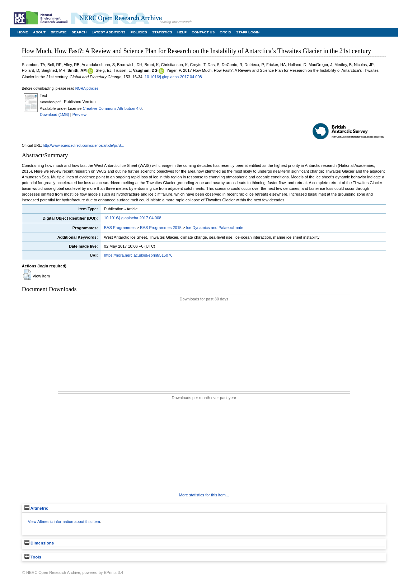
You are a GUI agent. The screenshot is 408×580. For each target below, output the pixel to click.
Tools (32, 557)
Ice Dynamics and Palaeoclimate (214, 227)
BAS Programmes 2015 (161, 227)
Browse (58, 32)
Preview (79, 114)
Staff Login (247, 32)
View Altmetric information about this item (64, 521)
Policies (139, 32)
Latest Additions (108, 32)
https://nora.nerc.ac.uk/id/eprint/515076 (138, 255)
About (39, 32)
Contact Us (203, 32)
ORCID (225, 32)
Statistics (162, 32)
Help (182, 32)
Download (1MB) (54, 114)
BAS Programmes (120, 227)
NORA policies (86, 88)
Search (79, 32)
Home (22, 32)
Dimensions (39, 543)
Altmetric (36, 508)
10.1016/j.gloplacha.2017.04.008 (173, 77)
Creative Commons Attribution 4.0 (112, 108)
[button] (27, 275)
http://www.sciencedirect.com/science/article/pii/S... (83, 146)
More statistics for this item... (204, 495)
